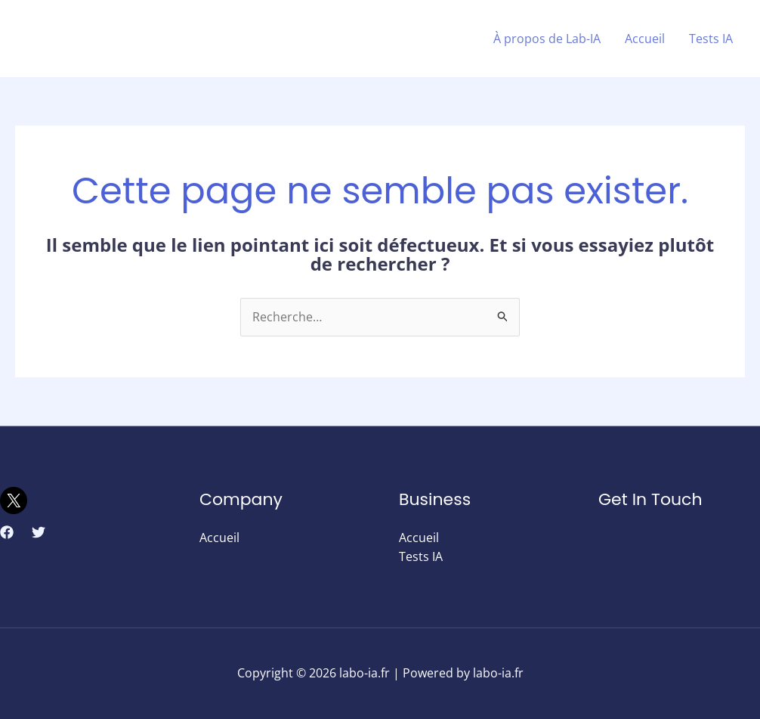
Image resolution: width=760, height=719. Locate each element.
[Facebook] (7, 532)
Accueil (645, 38)
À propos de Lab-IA (547, 38)
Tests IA (711, 38)
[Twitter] (38, 532)
